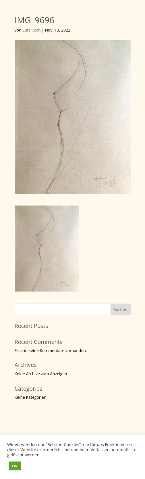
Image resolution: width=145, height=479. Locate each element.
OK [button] (14, 465)
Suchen (120, 309)
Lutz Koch (31, 30)
